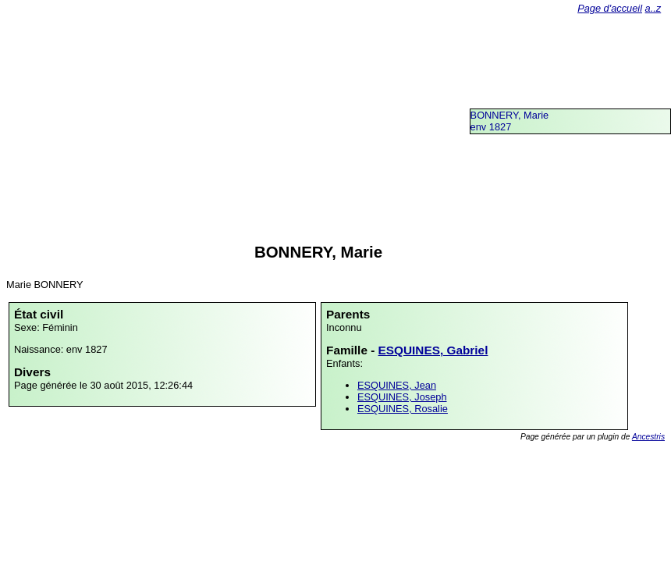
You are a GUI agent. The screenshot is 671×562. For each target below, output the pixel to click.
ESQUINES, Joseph (402, 397)
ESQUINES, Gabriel (433, 350)
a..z (653, 8)
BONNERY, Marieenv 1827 (509, 121)
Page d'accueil (609, 8)
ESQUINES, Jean (396, 385)
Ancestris (648, 436)
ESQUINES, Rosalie (402, 408)
